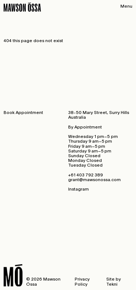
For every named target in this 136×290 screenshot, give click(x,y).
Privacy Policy (82, 281)
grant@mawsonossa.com (94, 179)
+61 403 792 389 (85, 174)
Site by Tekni (113, 281)
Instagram (78, 189)
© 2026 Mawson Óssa (43, 281)
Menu (126, 6)
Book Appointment (23, 112)
